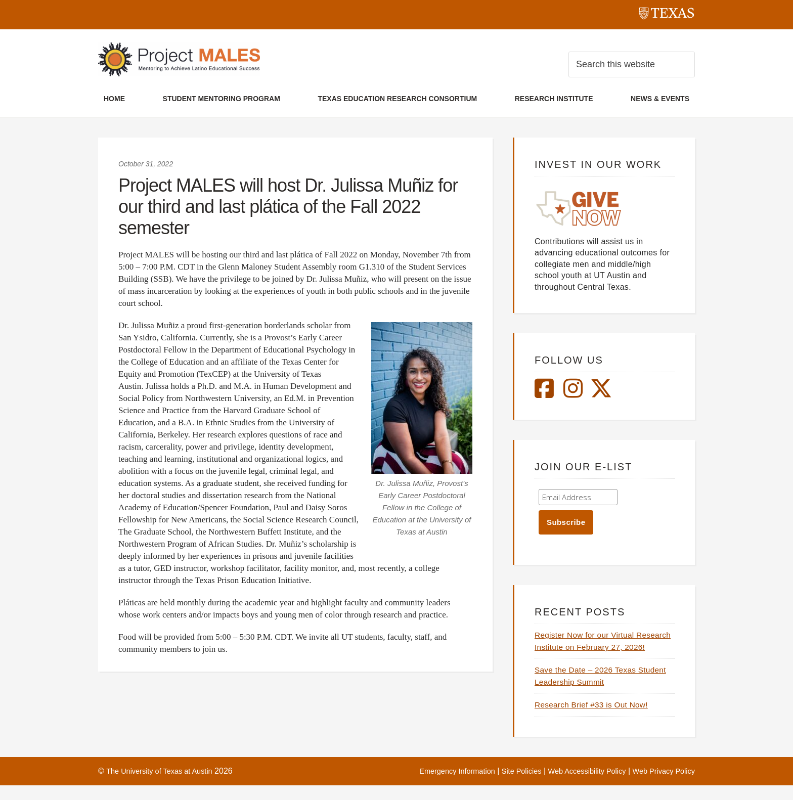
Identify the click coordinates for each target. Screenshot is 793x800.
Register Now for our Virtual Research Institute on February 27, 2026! (604, 649)
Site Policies (504, 785)
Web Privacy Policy (660, 785)
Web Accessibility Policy (576, 785)
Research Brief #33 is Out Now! (597, 719)
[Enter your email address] (578, 500)
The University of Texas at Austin (165, 785)
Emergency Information (433, 785)
